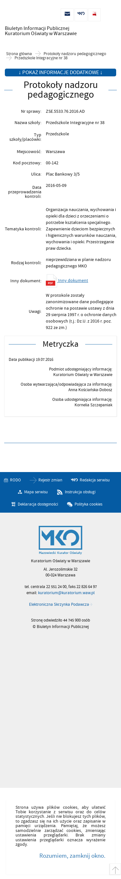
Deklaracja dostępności (38, 504)
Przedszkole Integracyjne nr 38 (41, 58)
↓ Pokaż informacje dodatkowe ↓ (60, 72)
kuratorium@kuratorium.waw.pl (66, 592)
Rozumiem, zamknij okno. (72, 856)
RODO (15, 480)
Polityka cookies (88, 504)
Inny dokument (67, 280)
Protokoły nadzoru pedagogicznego (75, 54)
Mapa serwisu (36, 492)
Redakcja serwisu (95, 480)
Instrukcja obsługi (80, 492)
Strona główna (19, 54)
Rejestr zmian (50, 480)
